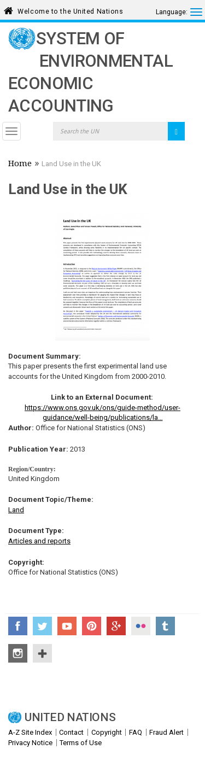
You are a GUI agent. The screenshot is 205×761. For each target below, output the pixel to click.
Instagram (17, 653)
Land (16, 510)
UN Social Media (42, 653)
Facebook (17, 626)
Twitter (42, 626)
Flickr (140, 626)
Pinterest (91, 626)
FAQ (135, 732)
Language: (172, 12)
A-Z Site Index (30, 732)
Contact (71, 732)
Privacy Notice (30, 742)
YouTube (67, 626)
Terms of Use (81, 742)
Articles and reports (39, 541)
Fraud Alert (166, 732)
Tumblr (165, 626)
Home (20, 164)
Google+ (116, 626)
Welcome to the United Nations (70, 9)
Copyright (106, 732)
